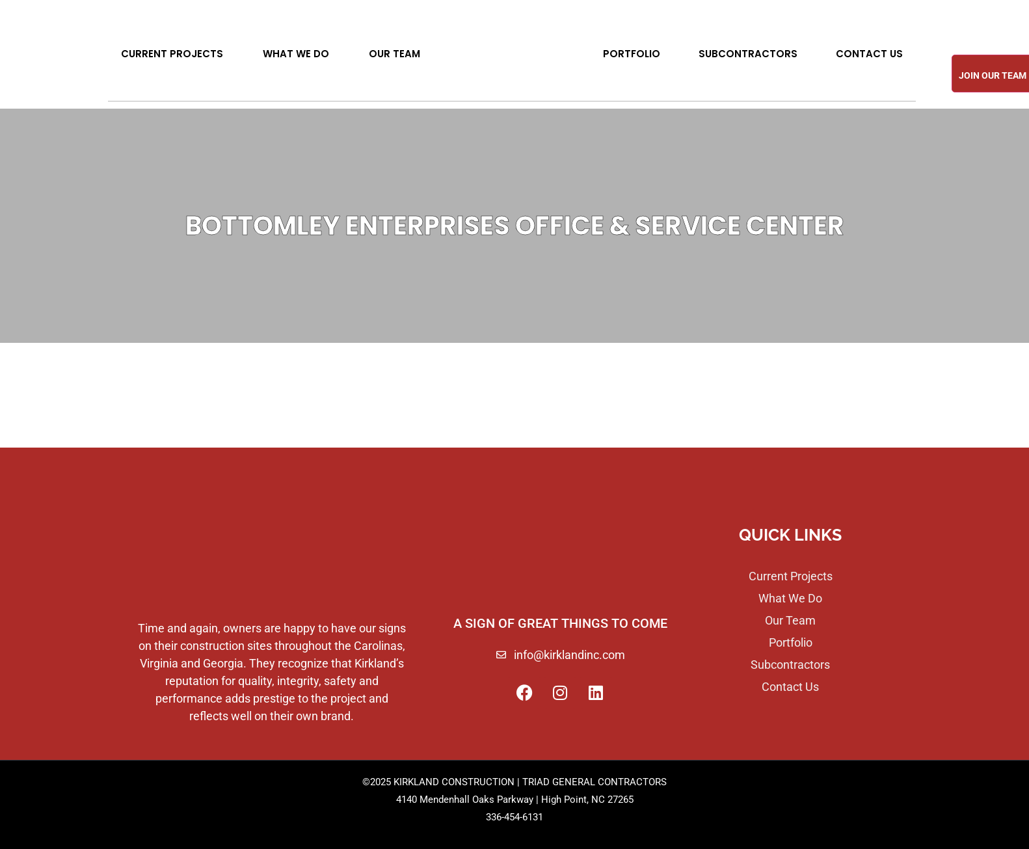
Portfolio (631, 54)
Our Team (394, 54)
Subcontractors (748, 54)
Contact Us (869, 54)
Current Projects (172, 54)
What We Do (296, 54)
